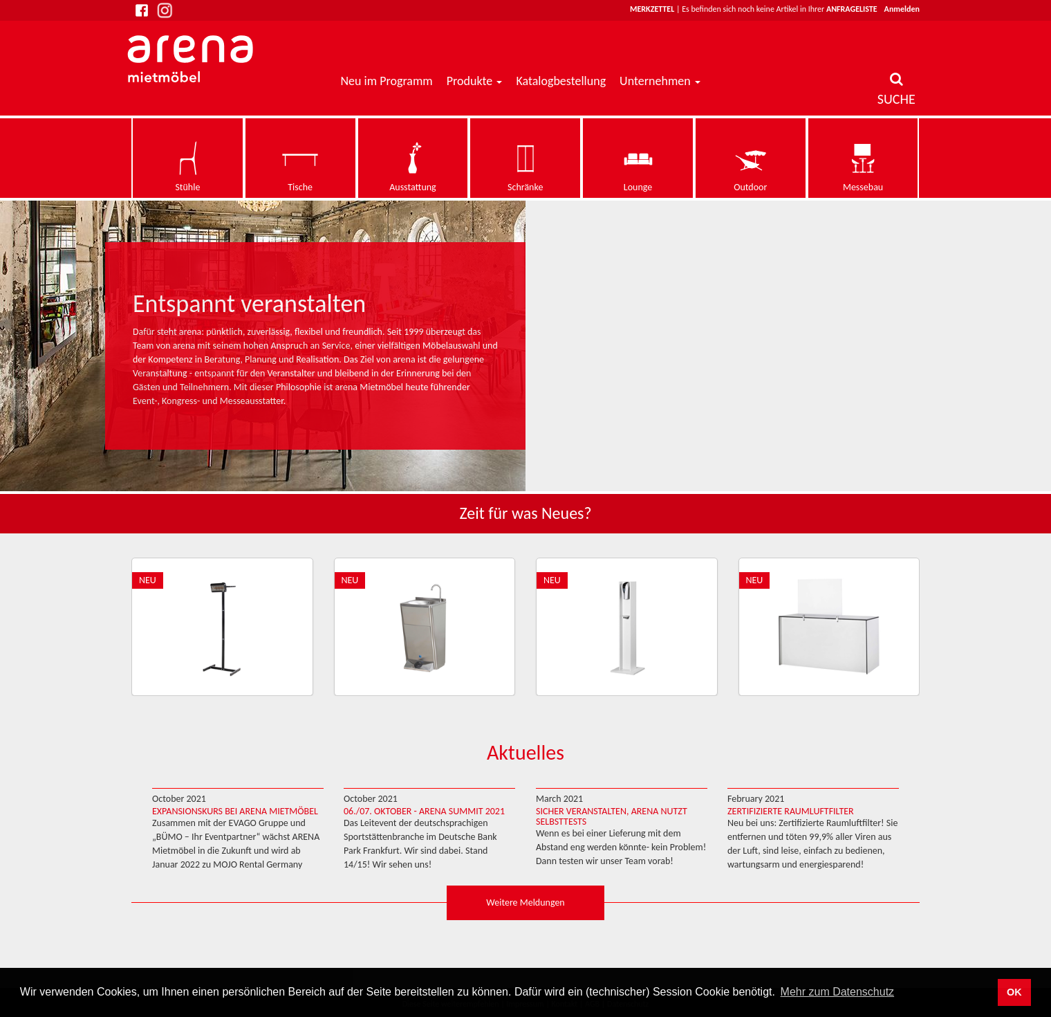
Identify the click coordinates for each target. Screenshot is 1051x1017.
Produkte (470, 81)
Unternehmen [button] (660, 81)
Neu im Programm (387, 81)
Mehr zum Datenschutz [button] (838, 992)
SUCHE (896, 89)
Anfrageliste (851, 9)
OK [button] (1014, 992)
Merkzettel (652, 9)
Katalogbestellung (561, 81)
